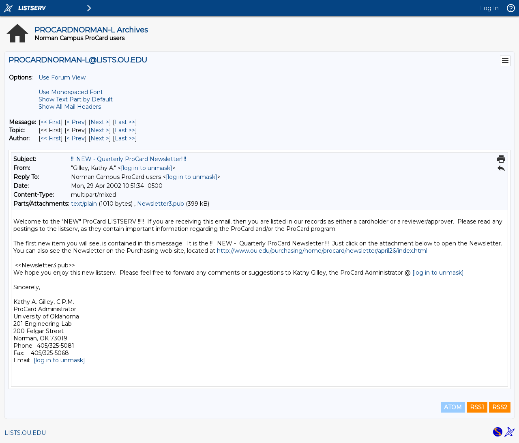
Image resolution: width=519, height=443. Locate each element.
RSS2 (499, 407)
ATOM (453, 407)
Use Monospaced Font (71, 92)
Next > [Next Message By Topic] (99, 130)
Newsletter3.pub (160, 203)
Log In (489, 8)
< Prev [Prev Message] (75, 122)
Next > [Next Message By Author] (99, 138)
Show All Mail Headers (70, 106)
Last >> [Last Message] (125, 122)
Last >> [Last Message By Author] (125, 138)
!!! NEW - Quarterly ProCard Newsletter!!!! (128, 159)
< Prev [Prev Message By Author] (75, 138)
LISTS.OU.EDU (25, 433)
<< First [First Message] (51, 122)
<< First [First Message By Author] (51, 138)
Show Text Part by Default (76, 99)
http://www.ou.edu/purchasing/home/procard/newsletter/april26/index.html (322, 250)
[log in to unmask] (146, 168)
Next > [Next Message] (99, 122)
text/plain (84, 203)
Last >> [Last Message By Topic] (125, 130)
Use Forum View (62, 77)
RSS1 (477, 407)
